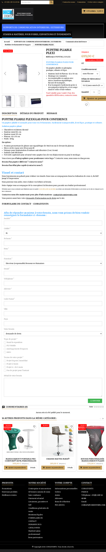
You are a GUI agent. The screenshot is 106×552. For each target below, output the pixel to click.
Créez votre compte (95, 2)
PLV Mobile (11, 346)
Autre (9, 352)
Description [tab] (9, 113)
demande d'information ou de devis (41, 198)
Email (7, 269)
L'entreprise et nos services (39, 489)
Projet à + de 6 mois (15, 367)
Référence (50, 57)
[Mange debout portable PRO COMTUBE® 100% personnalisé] (20, 427)
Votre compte (63, 483)
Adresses (59, 498)
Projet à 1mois (12, 364)
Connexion (81, 2)
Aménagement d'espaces (17, 349)
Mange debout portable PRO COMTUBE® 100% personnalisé (20, 460)
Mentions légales (35, 515)
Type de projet (10, 339)
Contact (86, 483)
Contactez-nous (69, 2)
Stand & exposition (14, 342)
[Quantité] (94, 92)
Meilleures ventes (9, 495)
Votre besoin (9, 329)
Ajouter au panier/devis (16, 468)
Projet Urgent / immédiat (17, 361)
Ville (6, 309)
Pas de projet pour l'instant (18, 370)
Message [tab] (51, 113)
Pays (6, 319)
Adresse (8, 289)
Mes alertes (60, 505)
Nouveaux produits (9, 492)
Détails (33, 468)
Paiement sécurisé (36, 498)
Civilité (7, 228)
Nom (6, 249)
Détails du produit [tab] (32, 113)
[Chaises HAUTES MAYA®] (58, 425)
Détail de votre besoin (13, 376)
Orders (58, 492)
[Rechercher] (37, 2)
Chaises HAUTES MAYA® (58, 459)
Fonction (8, 259)
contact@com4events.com (93, 505)
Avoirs (57, 495)
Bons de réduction (62, 502)
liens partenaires (35, 537)
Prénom (8, 239)
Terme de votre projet (13, 357)
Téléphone (9, 279)
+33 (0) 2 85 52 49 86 (11, 2)
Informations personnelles (66, 489)
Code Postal (9, 299)
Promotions (7, 489)
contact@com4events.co (64, 195)
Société (7, 218)
